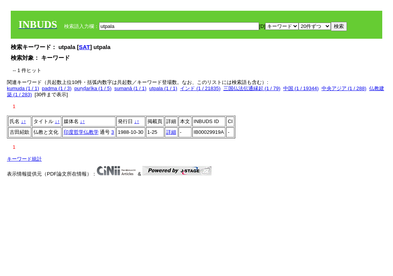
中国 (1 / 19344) (301, 88)
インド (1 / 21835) (200, 88)
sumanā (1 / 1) (130, 88)
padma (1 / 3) (56, 88)
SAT (84, 47)
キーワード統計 (24, 159)
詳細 (171, 132)
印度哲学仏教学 (81, 132)
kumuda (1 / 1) (23, 88)
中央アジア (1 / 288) (344, 88)
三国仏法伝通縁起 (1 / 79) (252, 88)
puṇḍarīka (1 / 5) (93, 88)
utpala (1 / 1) (163, 88)
